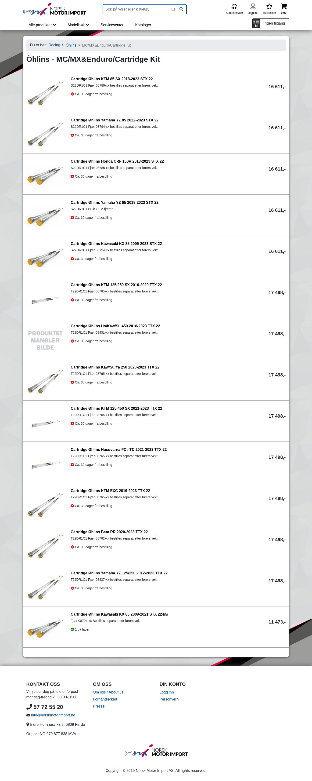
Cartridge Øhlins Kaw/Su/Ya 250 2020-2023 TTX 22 (115, 367)
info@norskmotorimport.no (53, 715)
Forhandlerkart (105, 699)
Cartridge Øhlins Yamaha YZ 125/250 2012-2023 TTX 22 (119, 573)
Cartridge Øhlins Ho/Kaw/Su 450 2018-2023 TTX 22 (115, 326)
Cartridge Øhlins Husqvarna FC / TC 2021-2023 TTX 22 (119, 450)
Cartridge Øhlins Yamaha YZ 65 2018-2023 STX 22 (115, 202)
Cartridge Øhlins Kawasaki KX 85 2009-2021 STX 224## (119, 614)
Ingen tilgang (274, 23)
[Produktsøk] (137, 9)
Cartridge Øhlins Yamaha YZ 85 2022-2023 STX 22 (115, 120)
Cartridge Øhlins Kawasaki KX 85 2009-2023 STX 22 (116, 244)
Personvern (169, 699)
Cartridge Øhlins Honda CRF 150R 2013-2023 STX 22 (117, 161)
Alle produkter (42, 25)
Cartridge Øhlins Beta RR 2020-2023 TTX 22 (109, 532)
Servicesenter (112, 25)
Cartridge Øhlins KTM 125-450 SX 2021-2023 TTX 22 (116, 408)
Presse (99, 706)
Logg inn (167, 692)
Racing (54, 45)
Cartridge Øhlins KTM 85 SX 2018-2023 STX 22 (112, 79)
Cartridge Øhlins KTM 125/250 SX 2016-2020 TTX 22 (116, 285)
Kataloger (143, 25)
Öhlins (71, 45)
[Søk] (181, 9)
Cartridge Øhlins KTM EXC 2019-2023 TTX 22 (110, 491)
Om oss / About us (108, 692)
